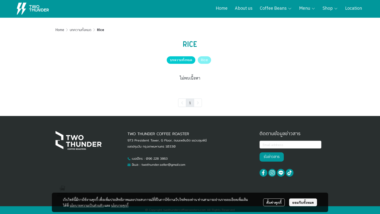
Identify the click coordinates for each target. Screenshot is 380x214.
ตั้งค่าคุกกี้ (274, 202)
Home (59, 30)
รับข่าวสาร (272, 157)
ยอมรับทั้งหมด (303, 202)
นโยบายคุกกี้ (119, 205)
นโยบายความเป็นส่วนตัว (87, 205)
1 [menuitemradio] (190, 102)
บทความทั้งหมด (80, 30)
